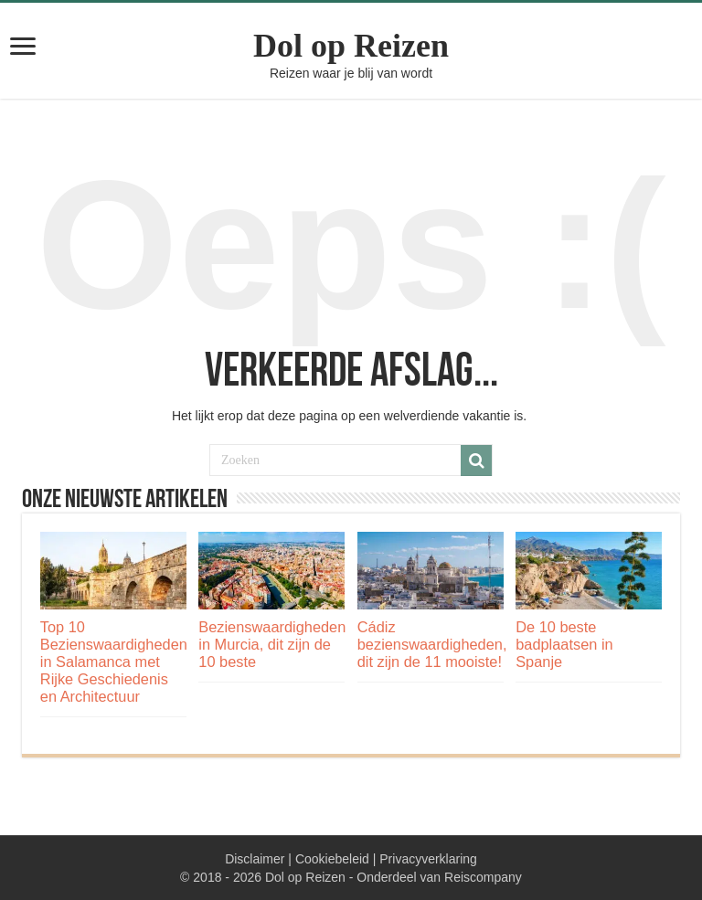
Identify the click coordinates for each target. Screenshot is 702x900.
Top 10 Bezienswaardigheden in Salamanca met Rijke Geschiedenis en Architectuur (113, 661)
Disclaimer (254, 859)
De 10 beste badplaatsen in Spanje (564, 644)
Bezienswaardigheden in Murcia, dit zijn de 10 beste (272, 644)
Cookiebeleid (332, 859)
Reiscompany (483, 877)
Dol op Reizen (351, 45)
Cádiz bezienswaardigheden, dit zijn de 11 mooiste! (432, 644)
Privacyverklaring (428, 859)
